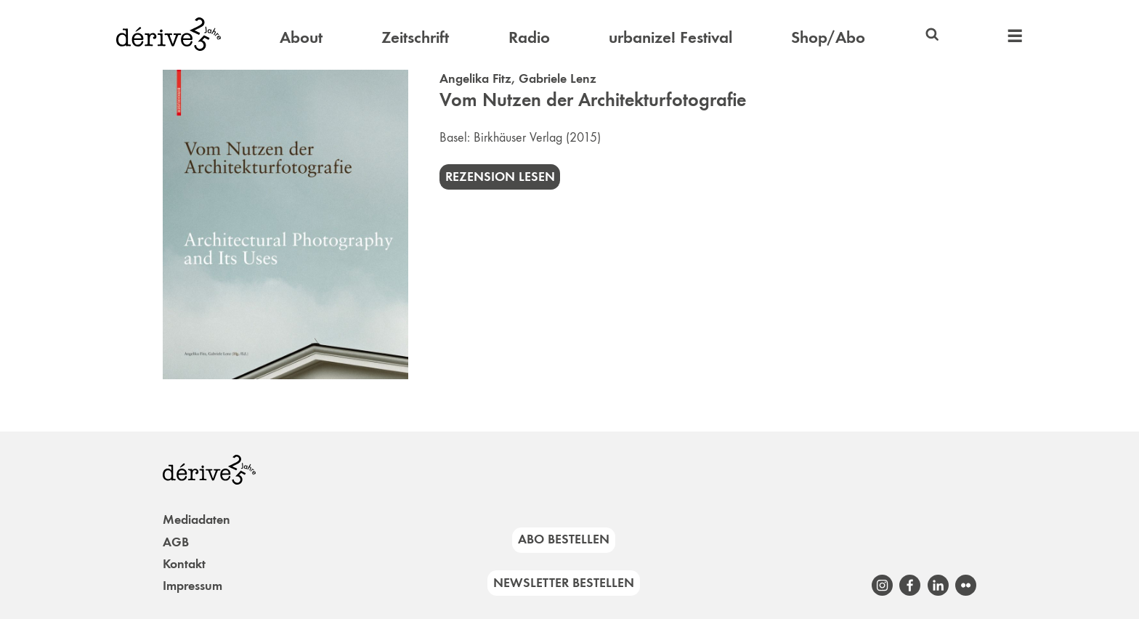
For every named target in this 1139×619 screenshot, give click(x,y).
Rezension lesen (500, 177)
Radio (529, 37)
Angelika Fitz (475, 78)
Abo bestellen (563, 539)
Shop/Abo (828, 37)
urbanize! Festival (670, 37)
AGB (176, 542)
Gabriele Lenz (557, 78)
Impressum (192, 586)
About (301, 37)
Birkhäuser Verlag (518, 137)
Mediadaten (196, 519)
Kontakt (184, 564)
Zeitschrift (415, 37)
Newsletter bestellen (563, 583)
